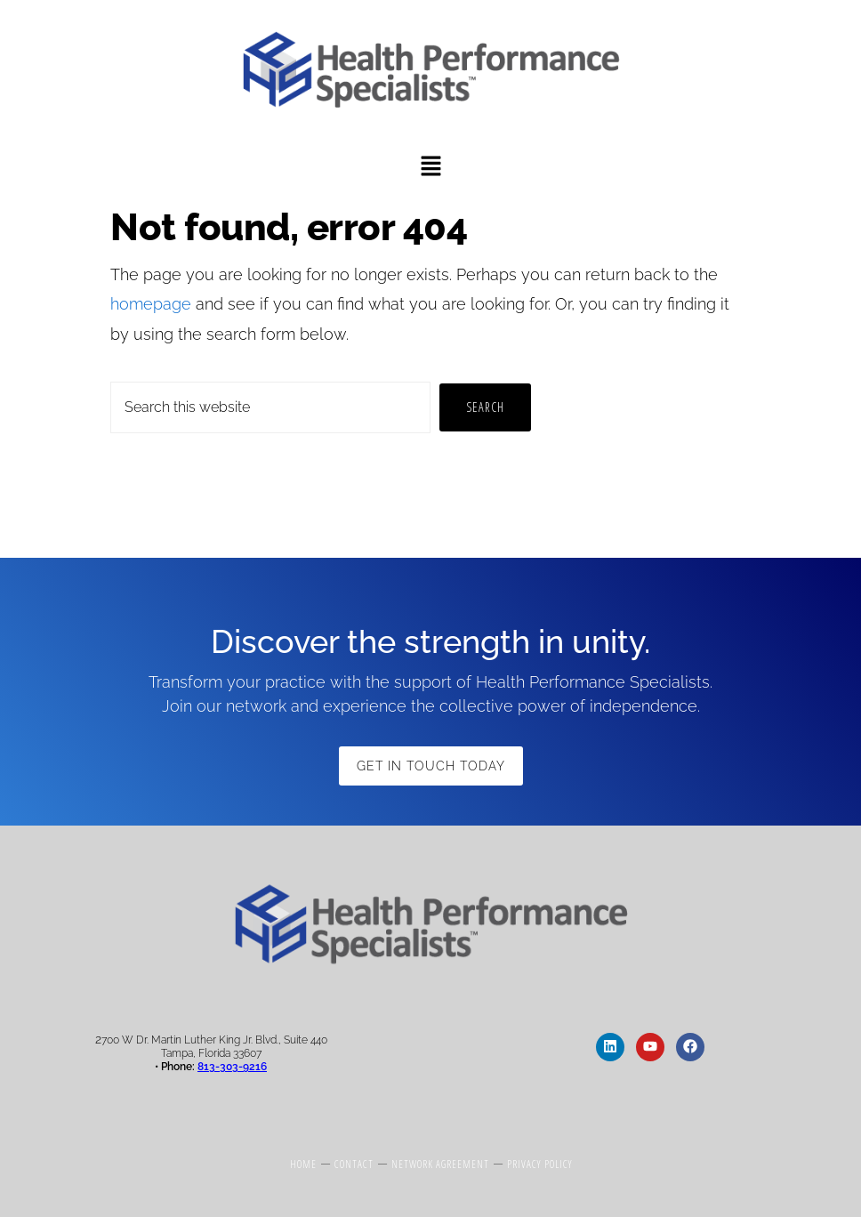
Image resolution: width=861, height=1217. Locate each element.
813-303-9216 (232, 1066)
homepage (150, 303)
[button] (430, 168)
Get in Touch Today (431, 766)
